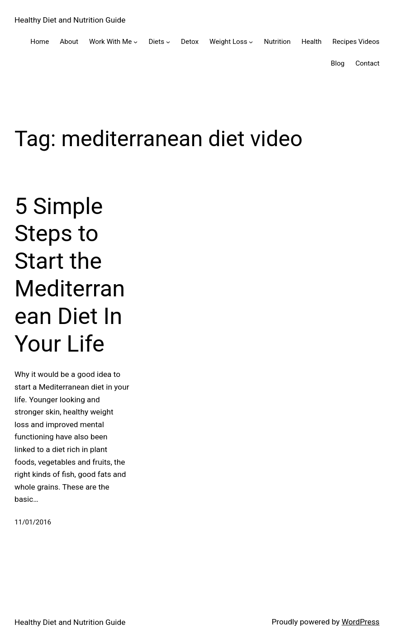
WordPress (361, 621)
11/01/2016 (32, 522)
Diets (156, 42)
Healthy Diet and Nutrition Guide (69, 19)
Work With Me (110, 42)
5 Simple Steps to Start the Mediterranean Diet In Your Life (69, 275)
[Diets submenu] (168, 42)
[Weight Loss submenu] (251, 42)
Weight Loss (228, 42)
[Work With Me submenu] (135, 42)
